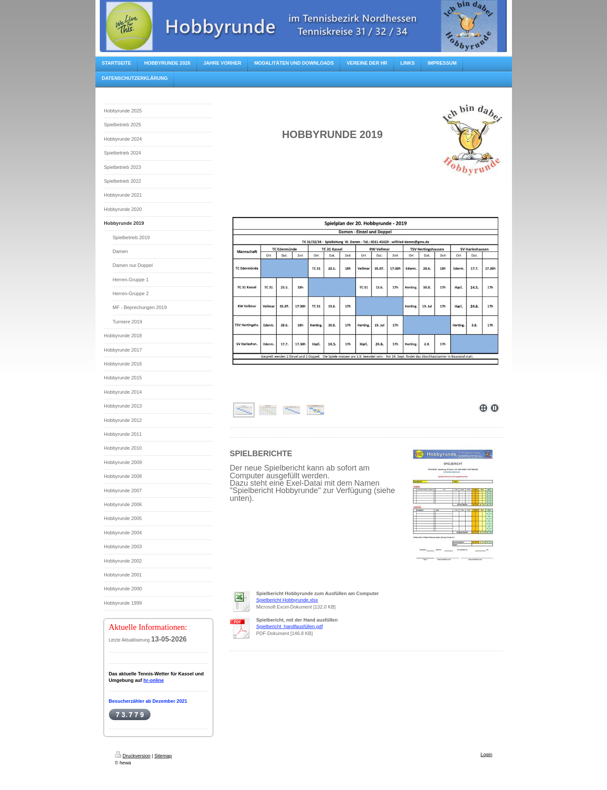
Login (486, 754)
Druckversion (133, 755)
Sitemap (163, 755)
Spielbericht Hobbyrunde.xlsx (287, 599)
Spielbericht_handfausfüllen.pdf (289, 626)
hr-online (154, 680)
